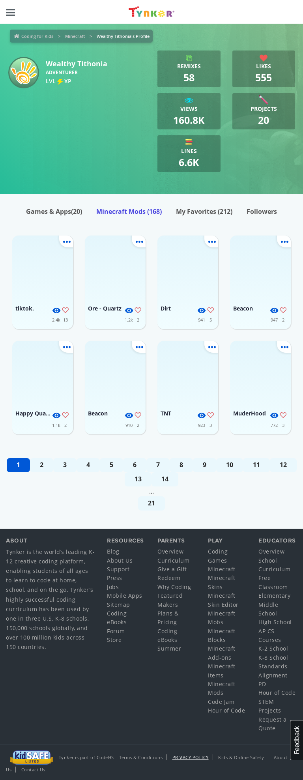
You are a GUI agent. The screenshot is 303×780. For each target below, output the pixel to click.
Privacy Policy (190, 757)
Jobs (113, 587)
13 (138, 479)
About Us (120, 560)
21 (151, 503)
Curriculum (173, 560)
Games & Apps (54, 211)
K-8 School (273, 657)
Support (118, 569)
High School (275, 622)
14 (164, 479)
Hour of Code (226, 710)
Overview (170, 551)
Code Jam (221, 701)
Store (114, 639)
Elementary (274, 595)
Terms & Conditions (141, 757)
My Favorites (204, 211)
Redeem (168, 578)
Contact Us (33, 770)
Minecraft (75, 36)
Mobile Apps (124, 595)
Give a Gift (172, 569)
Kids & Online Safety (241, 757)
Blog (113, 551)
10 (229, 464)
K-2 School (273, 648)
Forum (116, 631)
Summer (169, 648)
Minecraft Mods (129, 211)
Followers (262, 211)
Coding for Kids (37, 36)
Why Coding (174, 587)
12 (283, 464)
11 (256, 464)
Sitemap (118, 604)
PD (262, 684)
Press (114, 578)
